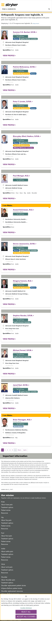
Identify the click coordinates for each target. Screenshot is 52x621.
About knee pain (6, 505)
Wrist (3, 564)
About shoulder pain (8, 580)
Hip (2, 517)
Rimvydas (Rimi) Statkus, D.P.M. (26, 136)
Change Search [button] (35, 23)
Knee (3, 502)
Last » (25, 450)
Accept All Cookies (26, 616)
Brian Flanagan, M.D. (22, 420)
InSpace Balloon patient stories (11, 588)
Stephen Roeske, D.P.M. (23, 315)
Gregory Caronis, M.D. (22, 281)
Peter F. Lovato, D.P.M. (22, 101)
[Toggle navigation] (2, 5)
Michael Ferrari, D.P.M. (22, 350)
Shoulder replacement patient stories (13, 585)
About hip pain (6, 520)
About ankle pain (7, 551)
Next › (20, 450)
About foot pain (6, 536)
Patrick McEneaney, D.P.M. (24, 67)
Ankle (3, 549)
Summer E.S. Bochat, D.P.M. (24, 32)
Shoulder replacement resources (12, 591)
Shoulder (4, 577)
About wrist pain (6, 567)
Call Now (20, 36)
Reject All (26, 612)
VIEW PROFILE (9, 55)
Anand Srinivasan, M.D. (23, 210)
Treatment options (7, 507)
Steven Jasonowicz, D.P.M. (24, 244)
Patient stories (5, 510)
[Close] (26, 596)
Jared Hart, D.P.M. (20, 385)
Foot (2, 533)
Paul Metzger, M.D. (21, 176)
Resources (4, 513)
